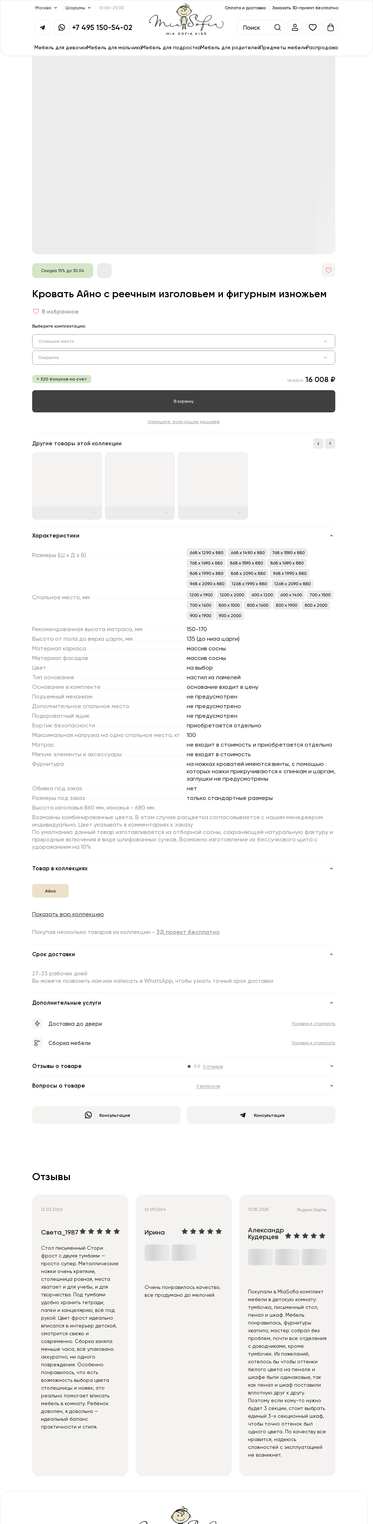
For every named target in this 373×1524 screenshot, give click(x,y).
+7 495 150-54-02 (102, 27)
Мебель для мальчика (114, 47)
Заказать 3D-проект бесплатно (305, 7)
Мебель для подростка (171, 47)
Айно (50, 890)
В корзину (184, 401)
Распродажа (322, 47)
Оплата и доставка (245, 7)
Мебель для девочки (60, 47)
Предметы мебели (283, 47)
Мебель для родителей (230, 47)
